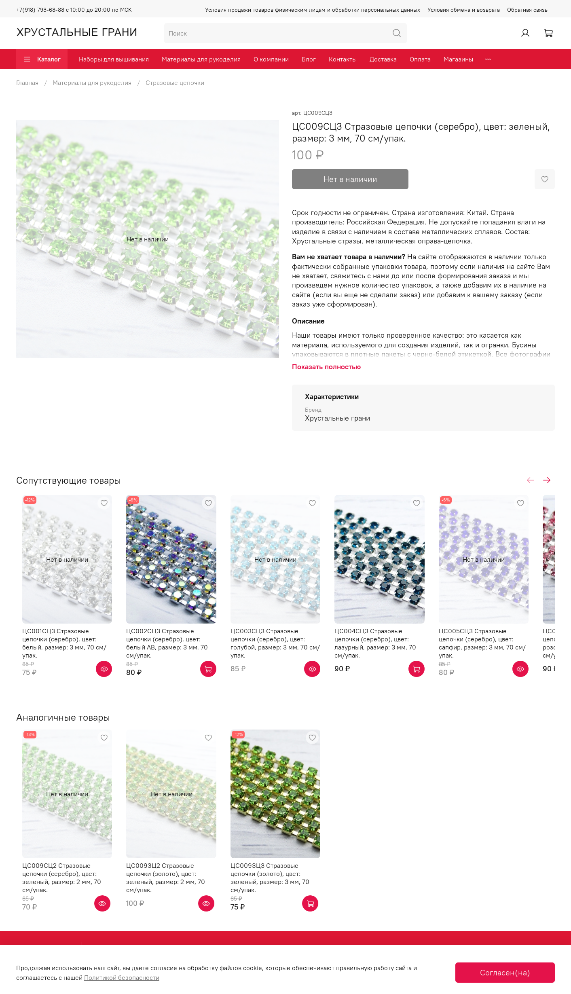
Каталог (42, 59)
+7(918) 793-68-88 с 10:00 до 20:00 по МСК (74, 9)
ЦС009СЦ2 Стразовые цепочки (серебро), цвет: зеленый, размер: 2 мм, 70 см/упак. (63, 883)
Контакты (343, 59)
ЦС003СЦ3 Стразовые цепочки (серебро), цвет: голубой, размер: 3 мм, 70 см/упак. (284, 648)
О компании (271, 59)
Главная (27, 82)
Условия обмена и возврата (463, 9)
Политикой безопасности (121, 977)
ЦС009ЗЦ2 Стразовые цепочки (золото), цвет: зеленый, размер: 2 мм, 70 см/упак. (174, 883)
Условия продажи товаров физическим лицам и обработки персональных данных (312, 9)
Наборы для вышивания (114, 59)
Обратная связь (527, 9)
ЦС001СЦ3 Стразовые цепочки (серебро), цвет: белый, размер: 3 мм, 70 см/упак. (64, 648)
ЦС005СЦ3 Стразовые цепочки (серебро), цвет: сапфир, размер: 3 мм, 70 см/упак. (506, 648)
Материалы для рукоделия (201, 59)
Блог (309, 59)
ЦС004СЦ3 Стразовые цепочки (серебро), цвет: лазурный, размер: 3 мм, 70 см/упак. (395, 648)
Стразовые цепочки (175, 82)
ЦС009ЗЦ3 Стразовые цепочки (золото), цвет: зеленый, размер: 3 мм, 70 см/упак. (284, 883)
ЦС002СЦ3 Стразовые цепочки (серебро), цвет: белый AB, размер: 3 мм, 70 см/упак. (174, 648)
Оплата (420, 59)
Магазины (458, 59)
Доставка (383, 59)
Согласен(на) (505, 972)
